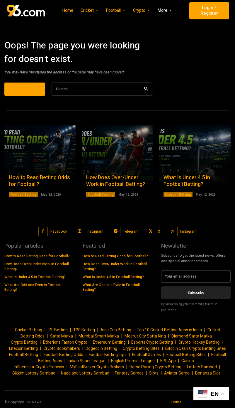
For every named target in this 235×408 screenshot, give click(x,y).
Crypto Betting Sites (141, 348)
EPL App (168, 360)
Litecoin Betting (23, 348)
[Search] (146, 89)
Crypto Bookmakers (61, 348)
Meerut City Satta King (145, 335)
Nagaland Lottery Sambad (85, 372)
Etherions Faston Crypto (65, 342)
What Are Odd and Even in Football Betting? (33, 287)
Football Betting (23, 194)
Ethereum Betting (109, 342)
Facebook (58, 231)
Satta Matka (61, 335)
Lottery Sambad (202, 366)
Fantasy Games (129, 372)
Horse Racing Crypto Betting (155, 366)
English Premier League (133, 360)
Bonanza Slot (207, 372)
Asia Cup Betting (116, 329)
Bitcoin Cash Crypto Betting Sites (195, 348)
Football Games (146, 354)
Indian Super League (86, 360)
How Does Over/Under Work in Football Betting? (115, 181)
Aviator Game (177, 372)
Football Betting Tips (108, 354)
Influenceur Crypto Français (39, 366)
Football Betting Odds (63, 354)
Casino (187, 360)
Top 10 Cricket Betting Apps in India (169, 329)
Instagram (95, 231)
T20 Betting (84, 329)
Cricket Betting (28, 329)
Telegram (130, 231)
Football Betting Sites (186, 354)
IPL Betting (58, 329)
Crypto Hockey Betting (198, 342)
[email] (196, 276)
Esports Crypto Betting (152, 342)
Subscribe (196, 292)
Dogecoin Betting (101, 348)
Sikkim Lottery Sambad (33, 372)
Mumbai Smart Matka (99, 335)
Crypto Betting (24, 342)
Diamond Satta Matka (191, 335)
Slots (154, 372)
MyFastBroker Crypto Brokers (97, 366)
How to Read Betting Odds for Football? (39, 181)
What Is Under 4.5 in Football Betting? (187, 181)
